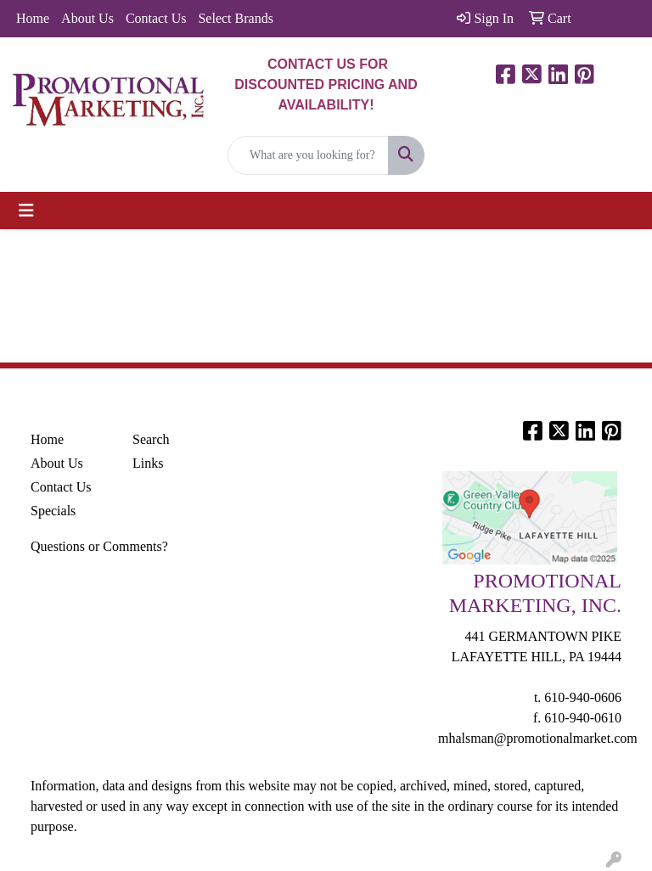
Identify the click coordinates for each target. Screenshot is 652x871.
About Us (87, 18)
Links (147, 463)
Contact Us (156, 18)
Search (151, 439)
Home (32, 18)
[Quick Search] (308, 155)
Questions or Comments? (99, 546)
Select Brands (235, 18)
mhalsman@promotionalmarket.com (538, 738)
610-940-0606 (582, 697)
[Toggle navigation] (26, 210)
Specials (53, 510)
